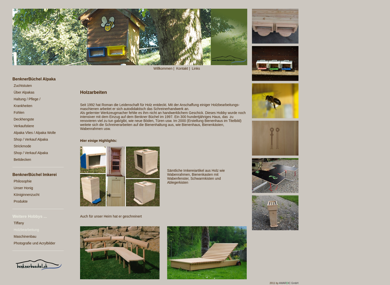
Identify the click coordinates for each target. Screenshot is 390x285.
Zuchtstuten (23, 86)
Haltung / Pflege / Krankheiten (27, 102)
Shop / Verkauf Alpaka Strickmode (31, 142)
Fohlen (19, 112)
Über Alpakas (24, 92)
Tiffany (19, 223)
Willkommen (162, 68)
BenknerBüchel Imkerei (34, 174)
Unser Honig (23, 188)
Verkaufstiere (24, 126)
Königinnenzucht (27, 195)
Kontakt (182, 68)
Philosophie (23, 181)
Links (196, 68)
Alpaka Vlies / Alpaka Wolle (35, 133)
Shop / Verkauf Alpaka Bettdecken (31, 156)
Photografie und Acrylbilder (34, 243)
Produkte (21, 201)
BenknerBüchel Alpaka (34, 79)
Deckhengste (24, 119)
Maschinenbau (25, 236)
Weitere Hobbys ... (29, 216)
